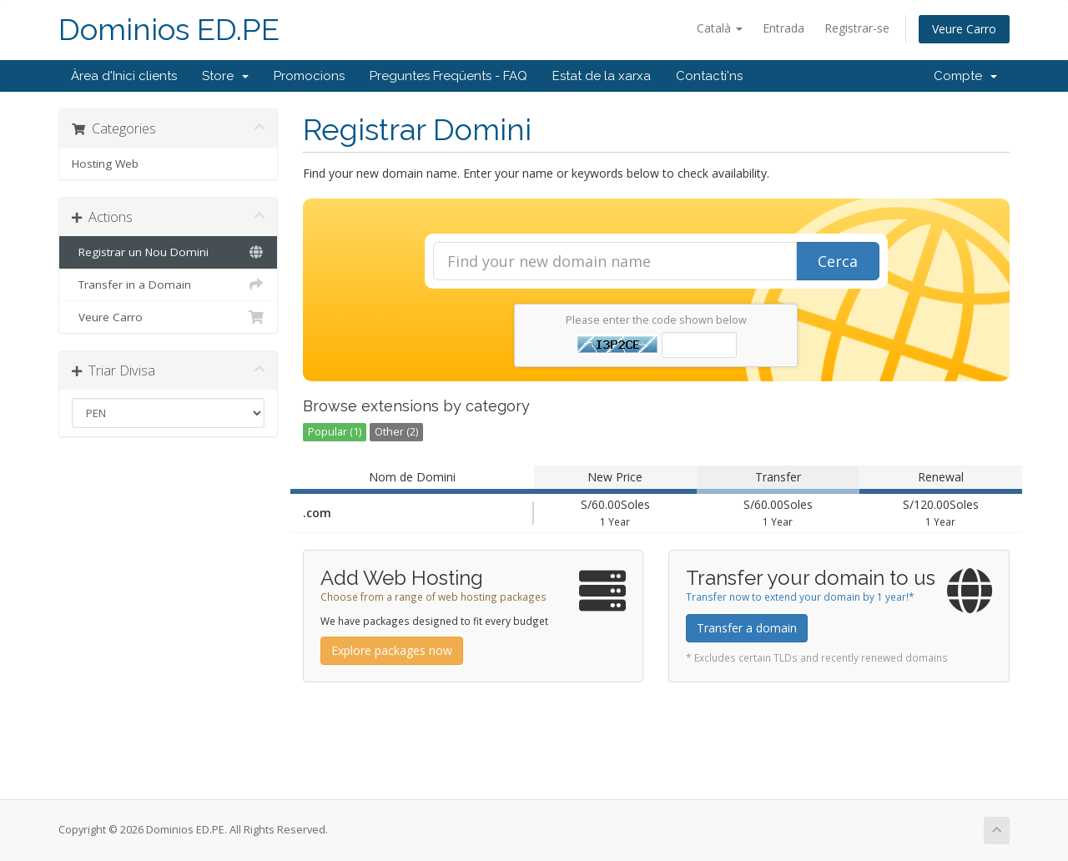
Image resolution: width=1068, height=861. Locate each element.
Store (225, 75)
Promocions (309, 75)
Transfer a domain (747, 628)
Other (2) (396, 432)
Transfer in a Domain (168, 284)
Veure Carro (964, 29)
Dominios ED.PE (169, 30)
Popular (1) (334, 432)
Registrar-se (856, 28)
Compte (965, 75)
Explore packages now (391, 650)
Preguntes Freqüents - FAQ (448, 75)
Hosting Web (105, 163)
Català (720, 28)
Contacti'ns (709, 75)
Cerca (838, 261)
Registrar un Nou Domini (168, 252)
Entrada (783, 28)
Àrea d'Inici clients (124, 75)
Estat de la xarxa (601, 75)
